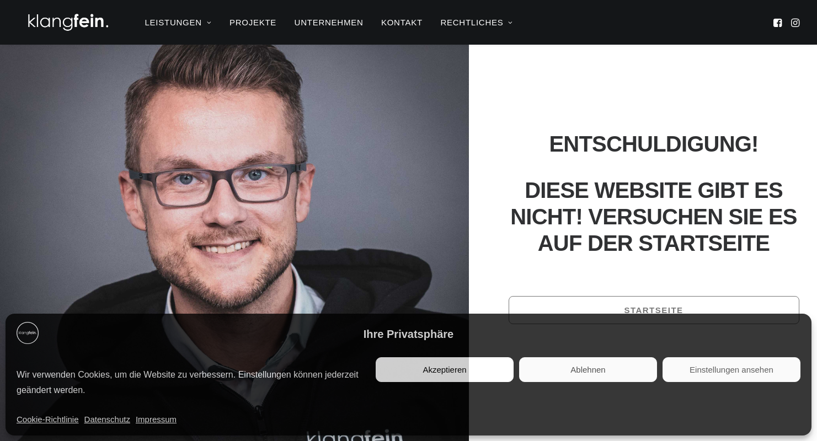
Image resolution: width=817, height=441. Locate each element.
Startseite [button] (653, 310)
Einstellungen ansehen (731, 369)
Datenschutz (107, 419)
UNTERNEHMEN (329, 22)
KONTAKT (402, 22)
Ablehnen (587, 369)
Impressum (156, 419)
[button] (779, 22)
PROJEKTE (252, 22)
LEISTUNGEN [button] (178, 22)
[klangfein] (68, 22)
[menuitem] (178, 22)
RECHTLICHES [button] (476, 22)
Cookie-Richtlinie (48, 419)
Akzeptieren (444, 369)
